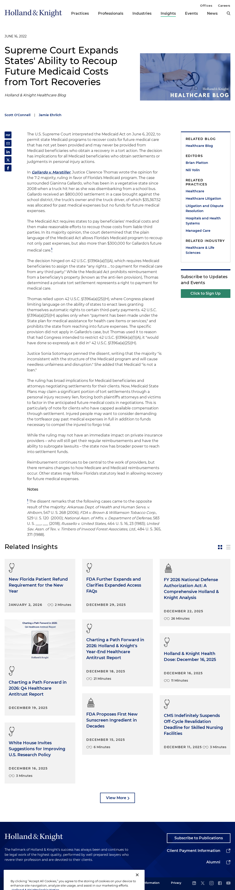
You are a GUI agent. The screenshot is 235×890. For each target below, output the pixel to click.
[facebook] (220, 883)
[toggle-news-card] (220, 547)
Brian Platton (197, 163)
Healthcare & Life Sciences (200, 250)
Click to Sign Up (205, 293)
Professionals (110, 13)
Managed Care (198, 231)
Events (191, 13)
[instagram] (211, 883)
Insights (168, 13)
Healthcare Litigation (203, 198)
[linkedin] (194, 883)
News (212, 13)
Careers (224, 5)
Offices (206, 5)
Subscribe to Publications (198, 838)
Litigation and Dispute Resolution (205, 208)
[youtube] (228, 883)
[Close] (137, 882)
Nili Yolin (193, 170)
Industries (141, 13)
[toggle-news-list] (228, 547)
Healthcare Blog (199, 146)
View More (116, 798)
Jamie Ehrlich (50, 115)
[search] (228, 13)
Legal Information (147, 882)
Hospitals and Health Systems (203, 220)
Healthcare (195, 191)
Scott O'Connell (18, 115)
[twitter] (203, 883)
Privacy (176, 882)
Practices (80, 13)
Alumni (213, 862)
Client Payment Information (193, 850)
